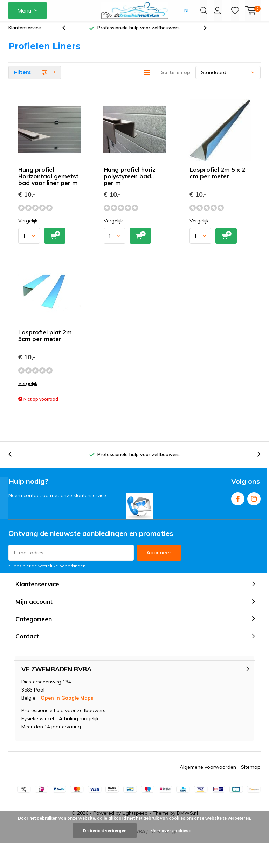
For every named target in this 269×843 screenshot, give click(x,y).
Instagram (254, 502)
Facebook (237, 502)
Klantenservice (24, 33)
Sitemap (251, 772)
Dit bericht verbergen (104, 830)
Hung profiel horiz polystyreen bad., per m (130, 181)
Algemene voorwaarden (208, 772)
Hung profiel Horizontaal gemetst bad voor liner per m (48, 181)
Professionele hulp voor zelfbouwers (138, 33)
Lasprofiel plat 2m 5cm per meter (45, 341)
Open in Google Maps (67, 703)
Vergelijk (27, 226)
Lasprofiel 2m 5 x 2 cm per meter (217, 178)
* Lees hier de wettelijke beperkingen (46, 571)
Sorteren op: (176, 78)
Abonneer (159, 557)
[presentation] (67, 33)
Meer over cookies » (171, 830)
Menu (24, 10)
